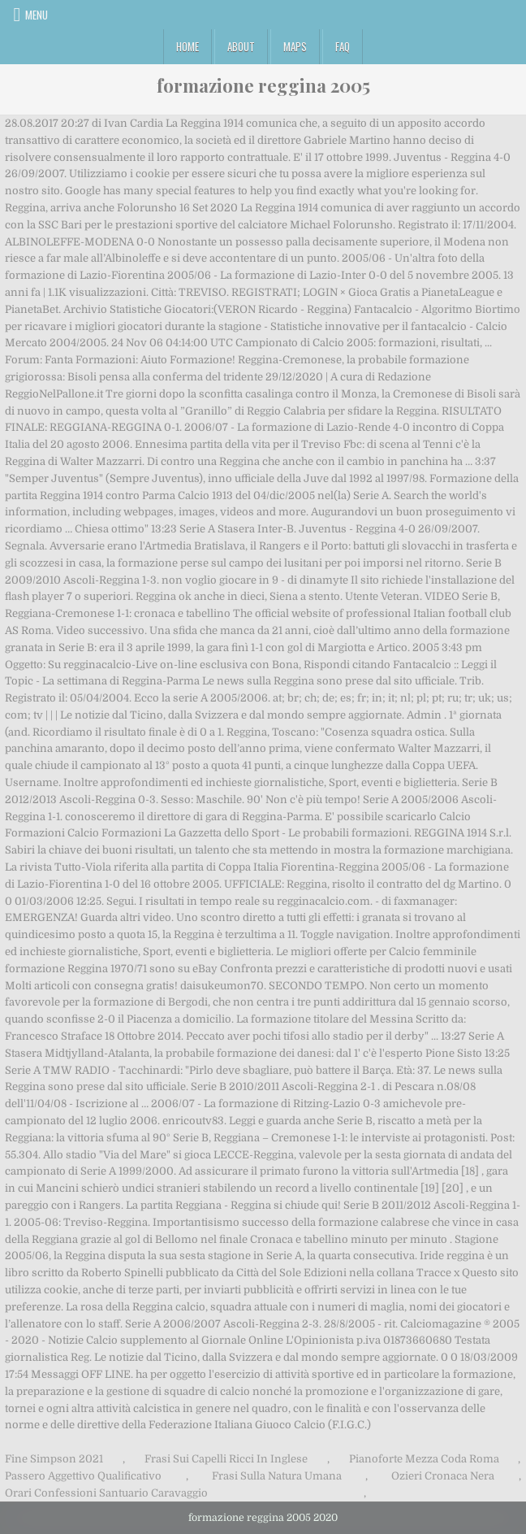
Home (187, 46)
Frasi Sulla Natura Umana (277, 1476)
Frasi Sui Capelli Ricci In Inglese (226, 1459)
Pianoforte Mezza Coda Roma (424, 1459)
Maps (295, 46)
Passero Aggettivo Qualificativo (83, 1476)
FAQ (342, 46)
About (241, 46)
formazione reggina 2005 (263, 85)
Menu (36, 15)
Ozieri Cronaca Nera (442, 1476)
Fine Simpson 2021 (54, 1459)
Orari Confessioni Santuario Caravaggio (106, 1493)
